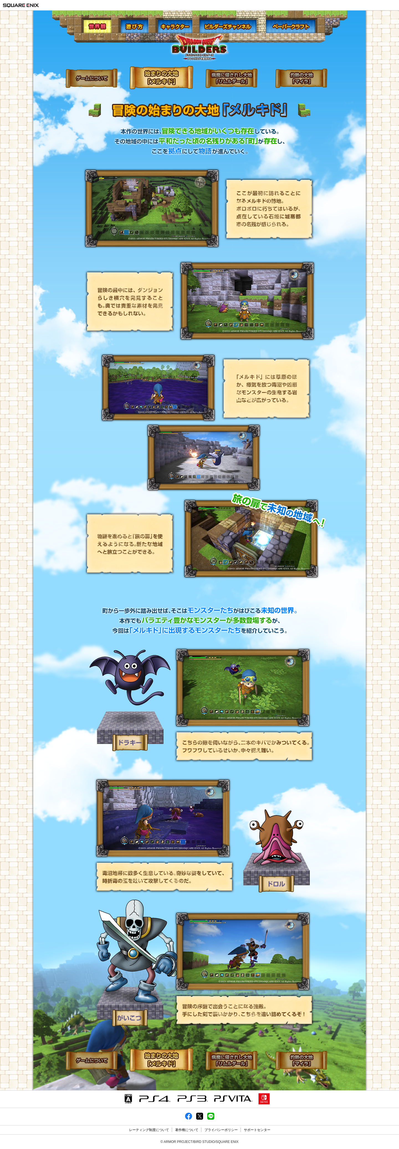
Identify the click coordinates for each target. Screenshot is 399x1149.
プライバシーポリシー (221, 1130)
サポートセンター (257, 1130)
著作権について (186, 1130)
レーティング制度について (149, 1130)
